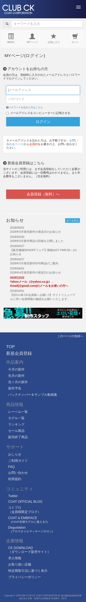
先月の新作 (16, 375)
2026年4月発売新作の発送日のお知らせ (35, 272)
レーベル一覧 (18, 411)
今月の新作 (16, 369)
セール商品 (16, 430)
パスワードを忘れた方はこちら (24, 107)
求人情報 (14, 558)
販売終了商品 (18, 437)
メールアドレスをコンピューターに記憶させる (40, 113)
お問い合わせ (18, 472)
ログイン (43, 122)
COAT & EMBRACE (28, 519)
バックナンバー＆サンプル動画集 (32, 394)
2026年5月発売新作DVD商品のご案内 (34, 263)
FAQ (11, 467)
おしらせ (14, 454)
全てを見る (72, 220)
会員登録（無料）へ (43, 194)
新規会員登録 (19, 353)
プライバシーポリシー (24, 577)
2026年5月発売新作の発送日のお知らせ (35, 231)
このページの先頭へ (70, 336)
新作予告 (14, 388)
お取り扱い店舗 (19, 564)
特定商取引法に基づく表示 (27, 570)
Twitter (13, 496)
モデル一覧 (16, 418)
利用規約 (14, 479)
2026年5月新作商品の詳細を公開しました (37, 241)
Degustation (30, 529)
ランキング (16, 424)
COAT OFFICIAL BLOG (25, 501)
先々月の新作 (18, 382)
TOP (10, 346)
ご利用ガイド (18, 460)
